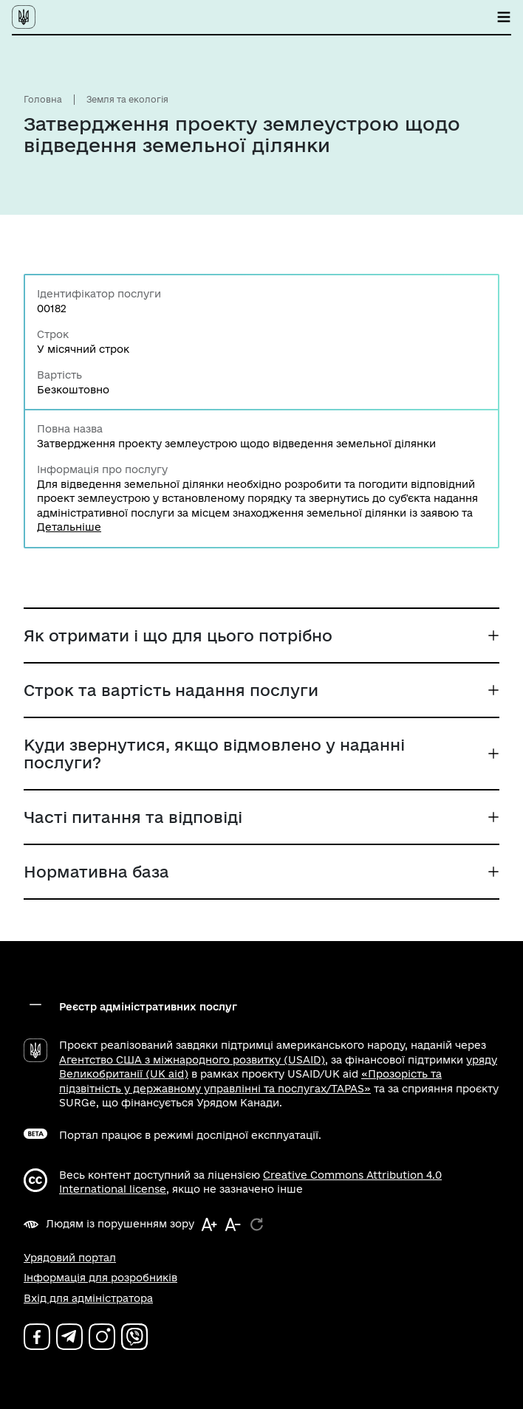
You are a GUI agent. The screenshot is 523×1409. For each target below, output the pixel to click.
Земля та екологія (127, 99)
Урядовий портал (70, 1258)
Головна (43, 99)
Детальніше (69, 527)
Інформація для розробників (100, 1278)
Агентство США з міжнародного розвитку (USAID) (192, 1060)
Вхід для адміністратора (88, 1298)
